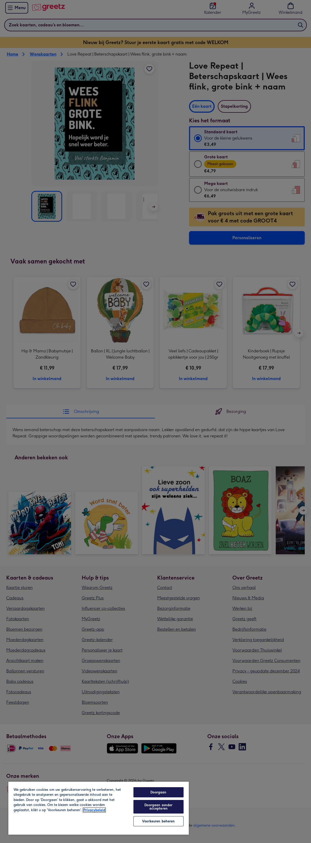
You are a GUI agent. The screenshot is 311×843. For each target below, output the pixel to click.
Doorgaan (158, 792)
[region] (98, 808)
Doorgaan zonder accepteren (158, 806)
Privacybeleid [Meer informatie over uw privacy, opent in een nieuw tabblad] (94, 810)
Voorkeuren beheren (158, 821)
